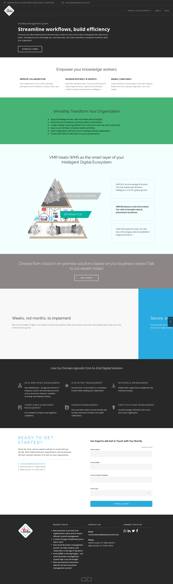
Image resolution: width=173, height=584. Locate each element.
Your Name (95, 462)
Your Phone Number (99, 475)
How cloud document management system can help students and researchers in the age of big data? (68, 548)
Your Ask (94, 489)
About (158, 11)
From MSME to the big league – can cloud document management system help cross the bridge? (68, 556)
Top (86, 579)
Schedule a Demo (30, 49)
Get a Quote (86, 278)
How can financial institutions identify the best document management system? (65, 565)
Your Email (95, 450)
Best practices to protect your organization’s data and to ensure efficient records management (67, 533)
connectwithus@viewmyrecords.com (33, 464)
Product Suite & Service (138, 11)
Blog (167, 11)
